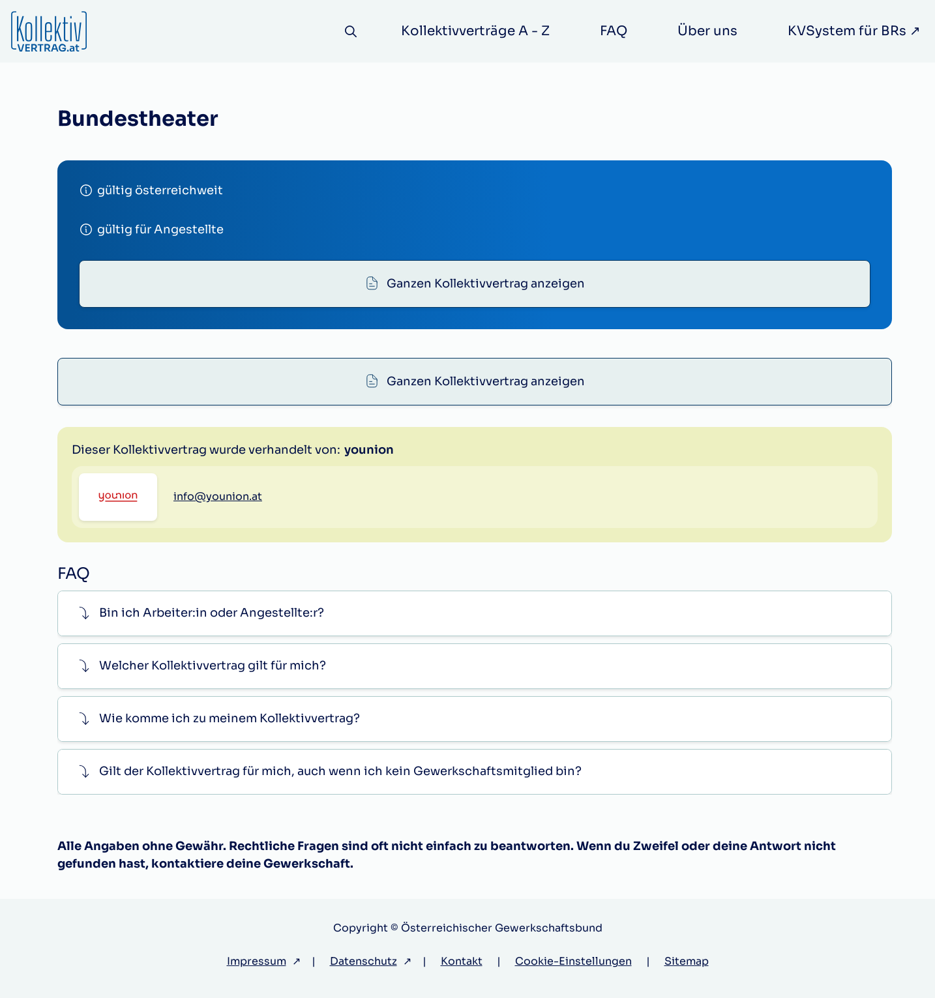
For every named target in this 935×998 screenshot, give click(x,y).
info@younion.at (217, 496)
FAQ (613, 31)
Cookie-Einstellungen (573, 961)
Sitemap (686, 961)
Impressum (256, 961)
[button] (474, 613)
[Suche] (351, 32)
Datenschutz (363, 961)
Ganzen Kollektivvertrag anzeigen (486, 283)
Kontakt (461, 961)
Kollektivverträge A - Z (475, 31)
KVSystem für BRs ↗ (854, 31)
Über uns (707, 31)
